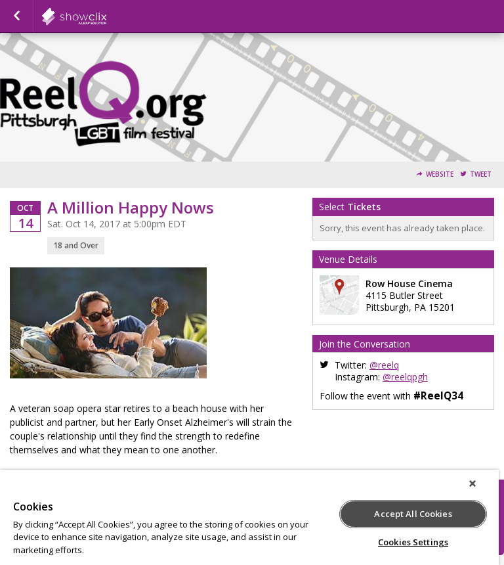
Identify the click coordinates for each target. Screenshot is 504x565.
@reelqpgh (405, 377)
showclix (106, 16)
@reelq (384, 365)
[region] (249, 517)
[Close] (472, 483)
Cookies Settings (413, 542)
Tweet (481, 174)
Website (439, 174)
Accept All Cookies (413, 514)
